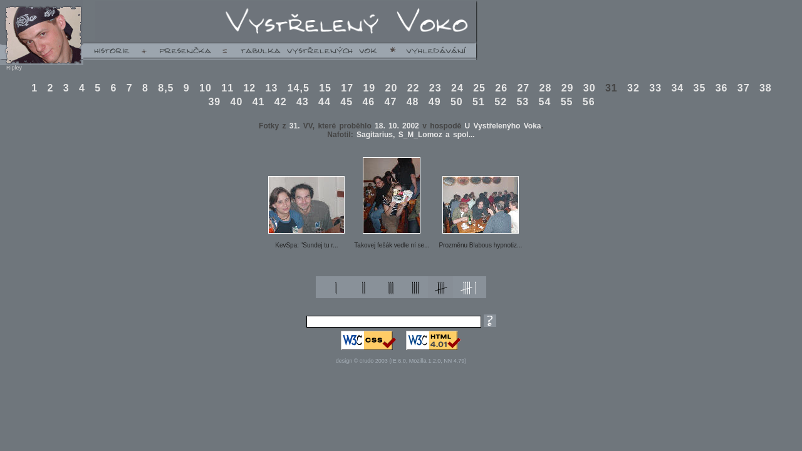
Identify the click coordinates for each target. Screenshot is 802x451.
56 (589, 101)
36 (722, 88)
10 (205, 88)
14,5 (299, 88)
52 (500, 101)
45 (346, 101)
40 (237, 101)
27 (523, 88)
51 (478, 101)
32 (633, 88)
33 (655, 88)
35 (700, 88)
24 (457, 88)
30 (589, 88)
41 (259, 101)
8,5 (166, 88)
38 (765, 88)
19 (369, 88)
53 (522, 101)
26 (501, 88)
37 (743, 88)
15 (325, 88)
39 (214, 101)
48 (413, 101)
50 (456, 101)
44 (324, 101)
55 (567, 101)
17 (347, 88)
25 (479, 88)
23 (435, 88)
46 (368, 101)
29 (567, 88)
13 (272, 88)
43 (302, 101)
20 (391, 88)
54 (545, 101)
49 (435, 101)
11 (227, 88)
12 (249, 88)
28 (545, 88)
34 (677, 88)
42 (280, 101)
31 (611, 88)
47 (391, 101)
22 (413, 88)
